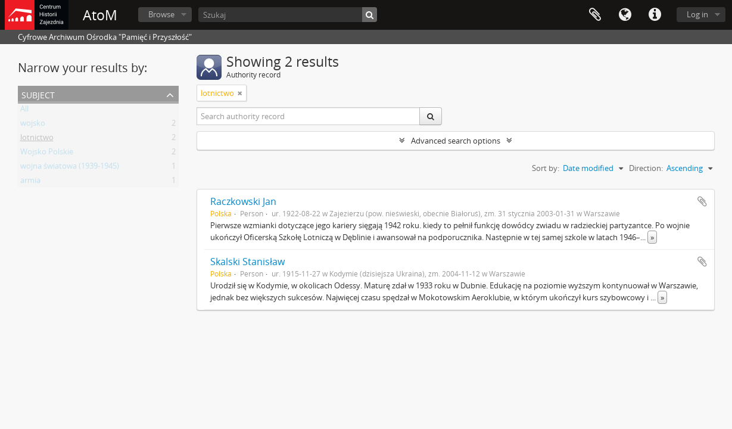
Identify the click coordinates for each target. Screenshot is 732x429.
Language (625, 15)
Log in (697, 14)
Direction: (646, 168)
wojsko (32, 125)
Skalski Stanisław (247, 261)
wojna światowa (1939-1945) (69, 168)
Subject (38, 94)
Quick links (654, 15)
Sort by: (545, 168)
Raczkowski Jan (243, 201)
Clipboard (595, 15)
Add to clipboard (702, 201)
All (24, 110)
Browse (161, 14)
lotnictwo (37, 139)
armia (30, 182)
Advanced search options (455, 140)
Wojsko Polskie (46, 153)
